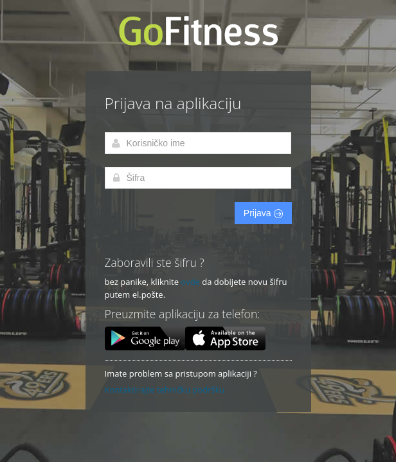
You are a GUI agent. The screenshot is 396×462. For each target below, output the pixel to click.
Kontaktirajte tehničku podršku (165, 389)
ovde (190, 281)
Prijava (263, 213)
